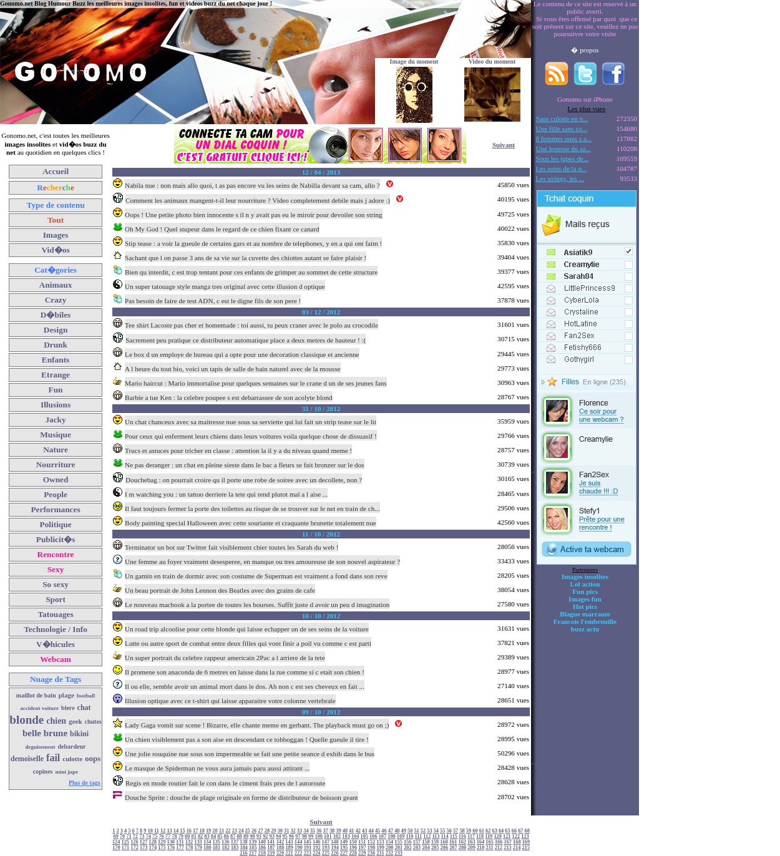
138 (244, 842)
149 (344, 842)
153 (380, 842)
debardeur (72, 746)
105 (364, 836)
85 (219, 836)
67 (520, 831)
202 (408, 847)
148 (335, 842)
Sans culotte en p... (562, 118)
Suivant (503, 144)
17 (195, 831)
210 (481, 847)
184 (244, 847)
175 (162, 847)
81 (194, 836)
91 (258, 836)
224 (317, 853)
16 (189, 831)
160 (444, 842)
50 (409, 831)
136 (226, 842)
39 (338, 831)
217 (253, 853)
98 (304, 836)
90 (252, 836)
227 (344, 853)
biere (67, 707)
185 (253, 847)
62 (487, 831)
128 (153, 842)
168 (517, 842)
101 (328, 836)
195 (344, 847)
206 (445, 847)
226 (335, 853)
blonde (26, 719)
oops (92, 758)
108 (392, 836)
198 (372, 847)
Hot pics (585, 606)
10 (150, 831)
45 (377, 831)
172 (134, 847)
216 (244, 853)
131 (180, 842)
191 (308, 847)
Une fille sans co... (562, 128)
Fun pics (584, 591)
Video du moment (492, 61)
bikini (79, 733)
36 (318, 831)
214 (517, 847)
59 (468, 831)
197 (362, 847)
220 (280, 853)
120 (498, 836)
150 (353, 842)
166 (499, 842)
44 (370, 831)
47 (390, 831)
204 (426, 847)
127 (144, 842)
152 (372, 842)
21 (221, 831)
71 (128, 836)
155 (398, 842)
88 (238, 836)
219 (271, 853)
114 (445, 836)
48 (396, 831)
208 (463, 847)
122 (516, 836)
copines (43, 771)
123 (525, 836)
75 (154, 836)
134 (207, 842)
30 (280, 831)
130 (171, 842)
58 (461, 831)
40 (345, 831)
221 (289, 853)
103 (346, 836)
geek (75, 721)
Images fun (585, 599)
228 (353, 853)
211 (490, 847)
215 (526, 847)
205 (435, 847)
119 (488, 836)
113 (435, 836)
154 (390, 842)
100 (319, 836)
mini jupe (67, 772)
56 (449, 831)
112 (427, 836)
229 (362, 853)
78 (174, 836)
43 (364, 831)
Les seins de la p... (561, 168)
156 (408, 842)
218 (262, 853)
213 (508, 847)
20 (214, 831)
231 (380, 853)
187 (271, 847)
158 (426, 842)
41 (351, 831)
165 (489, 842)
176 (171, 847)
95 (284, 836)
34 (305, 831)
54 (436, 831)
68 (527, 831)
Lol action (585, 584)
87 (232, 836)
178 (189, 847)
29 (273, 831)
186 (262, 847)
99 (310, 836)
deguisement (41, 747)
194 (335, 847)
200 (390, 847)
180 (207, 847)
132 (189, 842)
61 (481, 831)
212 (499, 847)
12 (162, 831)
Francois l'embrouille (585, 621)
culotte (72, 758)
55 (442, 831)
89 (245, 836)
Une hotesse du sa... (563, 148)
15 (182, 831)
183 (235, 847)
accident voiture (40, 708)
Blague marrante (585, 614)
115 (453, 836)
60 (474, 831)
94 (278, 836)
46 (383, 831)
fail (53, 757)
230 (372, 853)
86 (226, 836)
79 (180, 836)
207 (453, 847)
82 (200, 836)
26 (253, 831)
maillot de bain (36, 695)
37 (325, 831)
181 (217, 847)
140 (262, 842)
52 (423, 831)
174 (153, 847)
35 (312, 831)
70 (122, 836)
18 (202, 831)
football (86, 696)
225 (326, 853)
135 (216, 842)
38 (331, 831)
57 (455, 831)
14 (175, 831)
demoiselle (27, 758)
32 (292, 831)
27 (260, 831)
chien (56, 721)
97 (297, 836)
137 (235, 842)
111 (418, 836)
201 (399, 847)
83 (206, 836)
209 (471, 847)
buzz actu (585, 629)
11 (156, 831)
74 (148, 836)
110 (409, 836)
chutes (93, 721)
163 (471, 842)
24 (240, 831)
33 (299, 831)
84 (213, 836)
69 (115, 836)
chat (84, 707)
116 (462, 836)
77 (167, 836)
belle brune (44, 733)
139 (253, 842)
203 (417, 847)
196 (353, 847)
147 (326, 842)
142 (280, 842)
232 (390, 853)
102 (337, 836)
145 (307, 842)
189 (289, 847)
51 (416, 831)
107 (383, 836)
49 (403, 831)
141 (271, 842)
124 (116, 842)
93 (272, 836)
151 (362, 842)
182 (226, 847)
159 (435, 842)
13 (169, 831)
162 (463, 842)
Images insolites (585, 576)
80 (187, 836)
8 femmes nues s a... (564, 138)
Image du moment (414, 61)
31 (286, 831)
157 (417, 842)
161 (453, 842)
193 (326, 847)
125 (126, 842)
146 (317, 842)
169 (526, 842)
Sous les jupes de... (562, 158)
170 (116, 847)
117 (471, 836)
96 (291, 836)
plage (66, 695)
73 (141, 836)
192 (317, 847)
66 (514, 831)
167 (508, 842)
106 (373, 836)
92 (265, 836)
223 (307, 853)
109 (401, 836)
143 (289, 842)
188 (280, 847)
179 (199, 847)
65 (507, 831)
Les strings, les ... (560, 178)
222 (299, 853)
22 (227, 831)
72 (135, 836)
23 (234, 831)
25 (247, 831)
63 (494, 831)
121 (507, 836)
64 (501, 831)
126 (134, 842)
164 (481, 842)
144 (299, 842)
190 (299, 847)
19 (208, 831)
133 (198, 842)
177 (180, 847)
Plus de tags (84, 782)
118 (480, 836)
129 (162, 842)
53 (429, 831)
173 (144, 847)
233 (398, 853)
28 (267, 831)
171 (126, 847)
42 (358, 831)
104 (355, 836)
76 (160, 836)
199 (380, 847)
